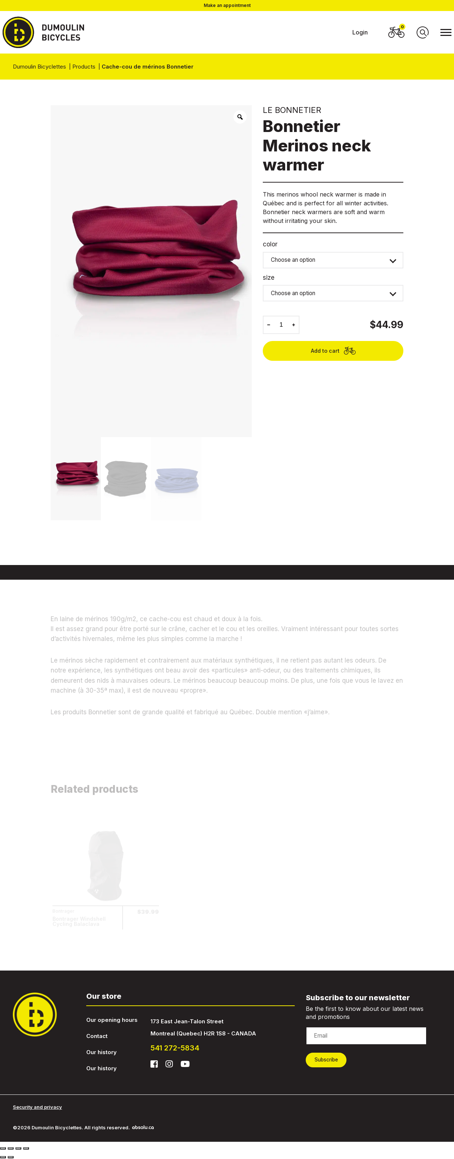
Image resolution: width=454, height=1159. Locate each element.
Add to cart (333, 356)
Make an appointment (227, 5)
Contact (97, 1036)
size (269, 279)
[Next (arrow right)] (11, 1157)
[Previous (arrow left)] (3, 1157)
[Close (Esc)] (3, 1148)
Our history (101, 1052)
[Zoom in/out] (26, 1148)
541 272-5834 (174, 1048)
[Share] (11, 1148)
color (270, 244)
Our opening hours (112, 1019)
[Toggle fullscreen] (18, 1148)
